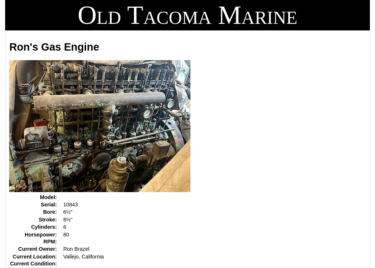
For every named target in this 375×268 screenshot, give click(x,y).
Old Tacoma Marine (187, 15)
